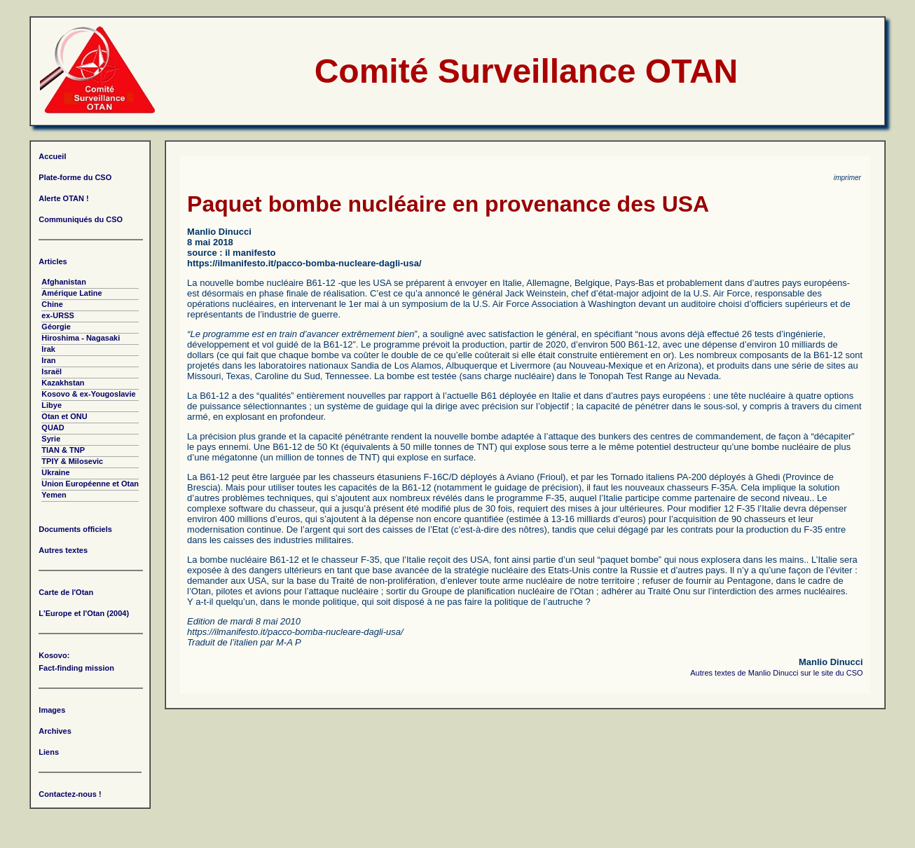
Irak (48, 349)
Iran (48, 360)
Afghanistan (63, 282)
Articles (53, 261)
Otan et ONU (64, 416)
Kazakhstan (62, 382)
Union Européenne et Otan (90, 483)
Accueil (52, 156)
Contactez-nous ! (70, 794)
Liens (49, 752)
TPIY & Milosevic (72, 461)
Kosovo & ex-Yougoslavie (88, 394)
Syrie (50, 439)
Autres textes (63, 550)
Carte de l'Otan (66, 592)
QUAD (52, 427)
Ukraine (55, 472)
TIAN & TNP (63, 450)
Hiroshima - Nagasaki (80, 338)
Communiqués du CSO (81, 219)
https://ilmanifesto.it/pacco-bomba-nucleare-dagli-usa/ (304, 263)
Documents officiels (75, 529)
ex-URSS (57, 315)
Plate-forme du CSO (75, 177)
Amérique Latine (71, 293)
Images (52, 710)
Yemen (53, 495)
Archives (55, 731)
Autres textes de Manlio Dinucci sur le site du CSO (776, 673)
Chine (52, 304)
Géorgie (56, 326)
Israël (51, 371)
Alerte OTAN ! (63, 198)
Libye (51, 405)
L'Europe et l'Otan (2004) (84, 613)
